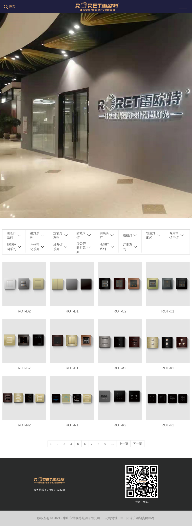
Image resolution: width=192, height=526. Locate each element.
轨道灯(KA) (150, 235)
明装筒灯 (104, 235)
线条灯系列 (57, 247)
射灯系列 (34, 235)
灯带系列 (127, 247)
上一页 (123, 444)
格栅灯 (127, 235)
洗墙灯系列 (57, 235)
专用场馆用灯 (174, 235)
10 (113, 444)
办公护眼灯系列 (81, 248)
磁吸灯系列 (11, 235)
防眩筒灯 (81, 235)
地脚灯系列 (104, 247)
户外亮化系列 (34, 247)
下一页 (137, 444)
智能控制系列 (11, 247)
